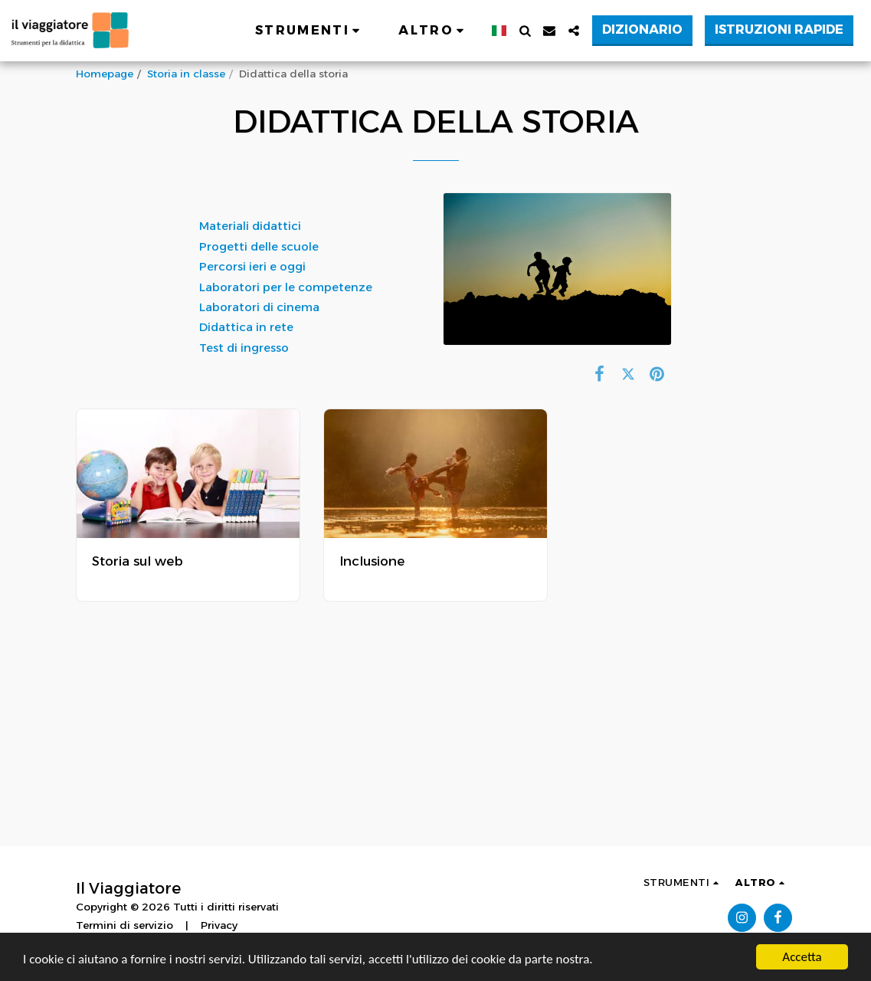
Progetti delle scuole (259, 247)
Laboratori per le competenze (285, 287)
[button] (310, 30)
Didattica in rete (247, 327)
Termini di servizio (124, 925)
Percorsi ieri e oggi (254, 267)
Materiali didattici (251, 226)
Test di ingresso (244, 348)
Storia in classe (186, 73)
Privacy (219, 925)
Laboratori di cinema (261, 307)
